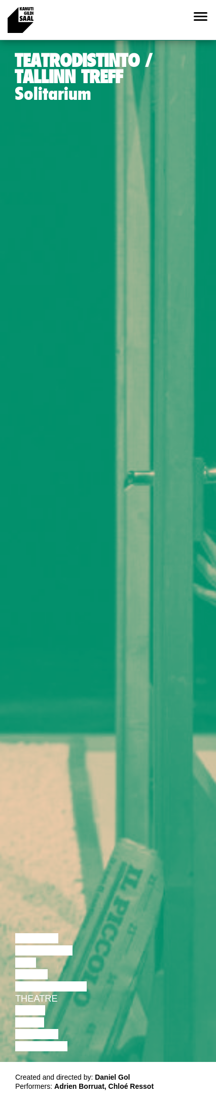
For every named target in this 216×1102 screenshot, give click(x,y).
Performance (51, 986)
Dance (31, 974)
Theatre (36, 999)
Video (29, 1022)
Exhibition (41, 1046)
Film (25, 963)
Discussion (44, 950)
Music (30, 1010)
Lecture (36, 938)
